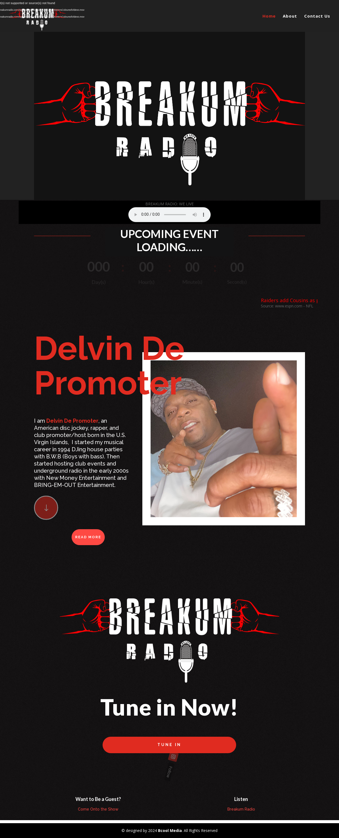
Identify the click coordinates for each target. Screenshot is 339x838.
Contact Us (317, 16)
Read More (88, 537)
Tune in (169, 744)
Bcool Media (170, 830)
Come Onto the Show (98, 809)
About (290, 16)
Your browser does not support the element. (169, 214)
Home (269, 16)
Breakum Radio (241, 809)
